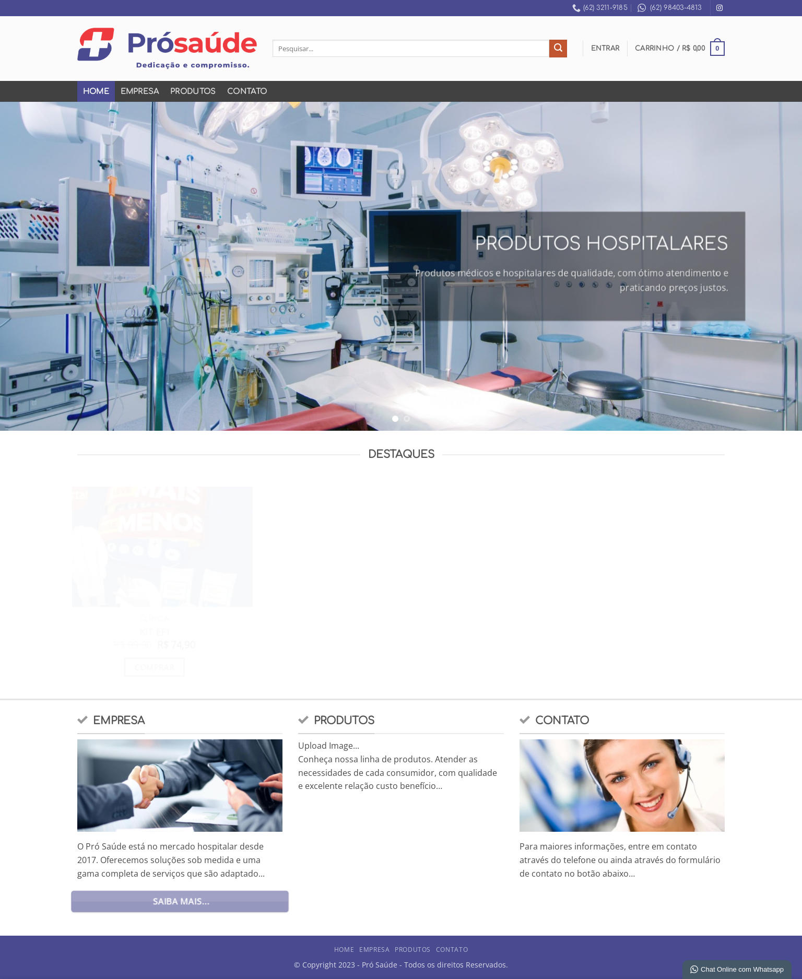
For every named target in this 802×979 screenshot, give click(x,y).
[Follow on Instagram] (719, 8)
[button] (605, 48)
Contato (247, 91)
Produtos (193, 91)
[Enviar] (558, 48)
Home (96, 91)
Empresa (140, 91)
